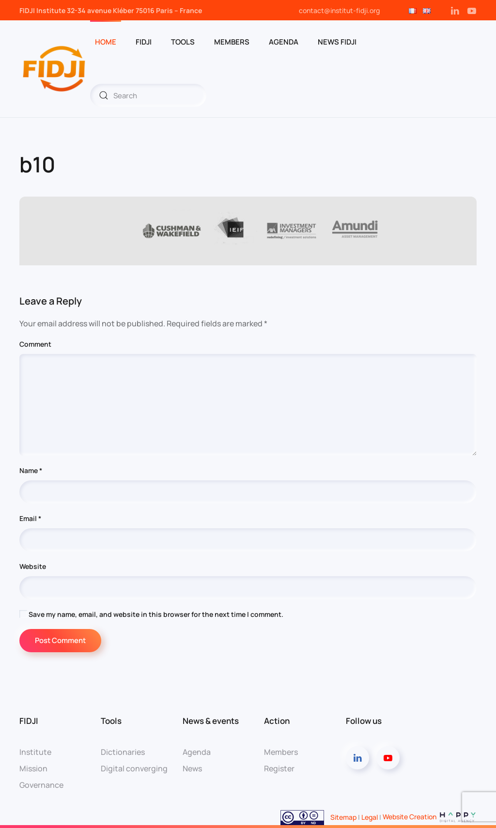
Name (30, 470)
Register (279, 768)
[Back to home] (54, 68)
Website (32, 566)
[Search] (148, 95)
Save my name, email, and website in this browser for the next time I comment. (151, 614)
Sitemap (342, 816)
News (192, 768)
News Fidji (337, 42)
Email (30, 518)
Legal (369, 816)
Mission (33, 768)
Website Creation (430, 816)
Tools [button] (183, 42)
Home (105, 42)
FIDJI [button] (144, 42)
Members (231, 42)
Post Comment (60, 640)
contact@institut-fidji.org (339, 10)
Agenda (283, 42)
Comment (35, 344)
